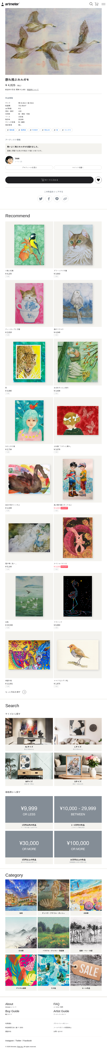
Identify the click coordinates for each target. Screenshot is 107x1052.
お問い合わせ (58, 1031)
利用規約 (8, 1023)
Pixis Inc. (20, 1046)
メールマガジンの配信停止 (62, 1027)
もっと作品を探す (15, 692)
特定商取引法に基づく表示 (14, 1027)
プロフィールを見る (29, 168)
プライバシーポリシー (61, 1023)
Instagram (9, 1041)
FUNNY (33, 130)
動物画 (10, 130)
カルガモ (66, 130)
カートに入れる (49, 180)
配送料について (33, 90)
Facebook (27, 1041)
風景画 (22, 130)
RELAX (45, 130)
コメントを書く (78, 168)
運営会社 (8, 1031)
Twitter (18, 1041)
